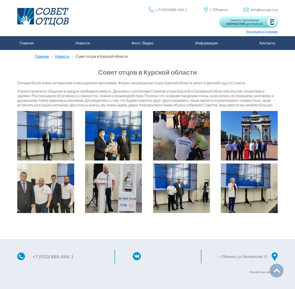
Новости (82, 43)
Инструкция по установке (262, 31)
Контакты (267, 43)
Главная (27, 43)
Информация (206, 43)
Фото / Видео (142, 43)
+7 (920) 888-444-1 (171, 9)
